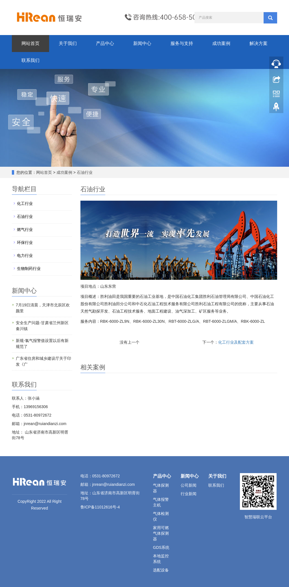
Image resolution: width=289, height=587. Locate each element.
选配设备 (161, 570)
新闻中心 (142, 43)
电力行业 (25, 255)
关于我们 (68, 43)
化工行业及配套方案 (236, 342)
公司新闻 (188, 485)
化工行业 (25, 203)
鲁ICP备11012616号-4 (100, 507)
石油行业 (84, 172)
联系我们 (30, 60)
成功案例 (221, 43)
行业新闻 (188, 493)
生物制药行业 (29, 268)
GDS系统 (161, 547)
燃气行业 (25, 229)
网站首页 (30, 43)
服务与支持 (181, 43)
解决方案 (258, 43)
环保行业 (25, 242)
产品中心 (105, 43)
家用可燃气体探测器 (161, 533)
